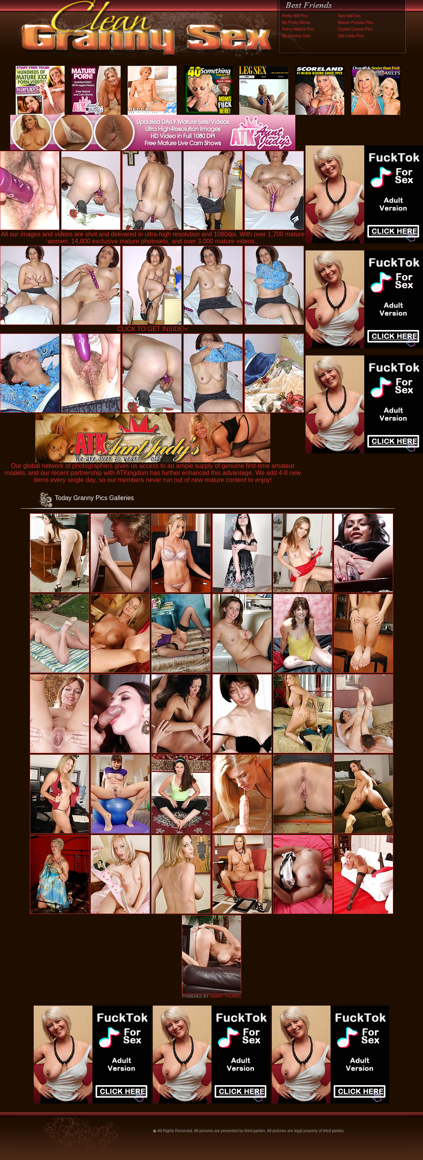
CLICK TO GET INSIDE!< (152, 329)
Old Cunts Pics (351, 36)
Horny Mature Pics (298, 29)
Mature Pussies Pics (356, 22)
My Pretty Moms (296, 22)
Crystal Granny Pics (355, 29)
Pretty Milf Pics (295, 16)
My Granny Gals (296, 36)
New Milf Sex (349, 16)
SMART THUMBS (225, 996)
